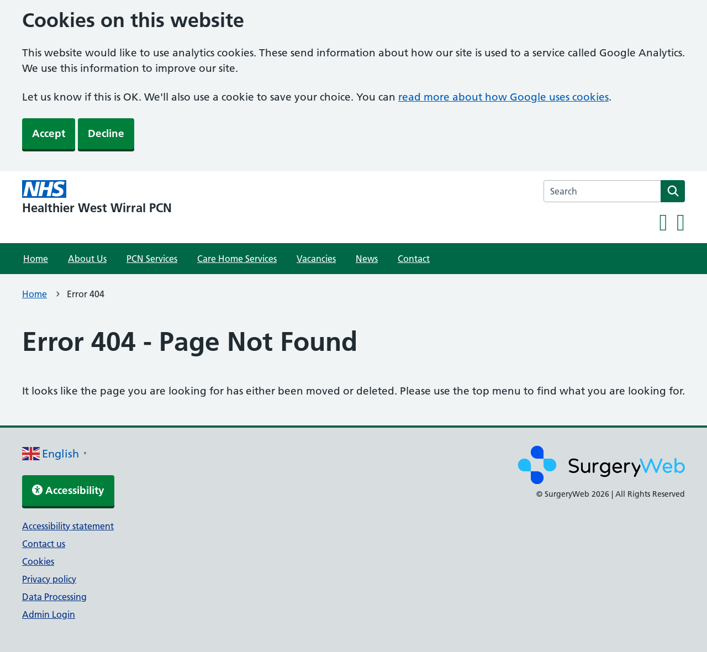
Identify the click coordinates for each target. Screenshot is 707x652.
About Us (87, 258)
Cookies (38, 561)
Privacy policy (49, 579)
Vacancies (316, 258)
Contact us (43, 543)
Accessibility (68, 490)
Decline (106, 133)
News (367, 258)
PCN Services (151, 258)
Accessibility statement (68, 526)
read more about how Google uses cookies (503, 97)
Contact (414, 258)
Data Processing (54, 596)
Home (35, 258)
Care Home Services (237, 258)
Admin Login (48, 614)
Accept (48, 133)
